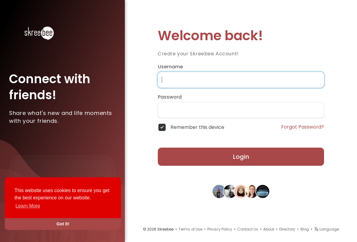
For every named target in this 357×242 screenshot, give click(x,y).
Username (170, 67)
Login (241, 156)
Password (170, 97)
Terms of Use (190, 229)
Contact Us (247, 229)
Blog (304, 229)
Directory (287, 229)
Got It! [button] (63, 223)
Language (326, 229)
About (268, 229)
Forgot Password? (302, 127)
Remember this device (197, 127)
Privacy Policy (219, 229)
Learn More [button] (27, 205)
